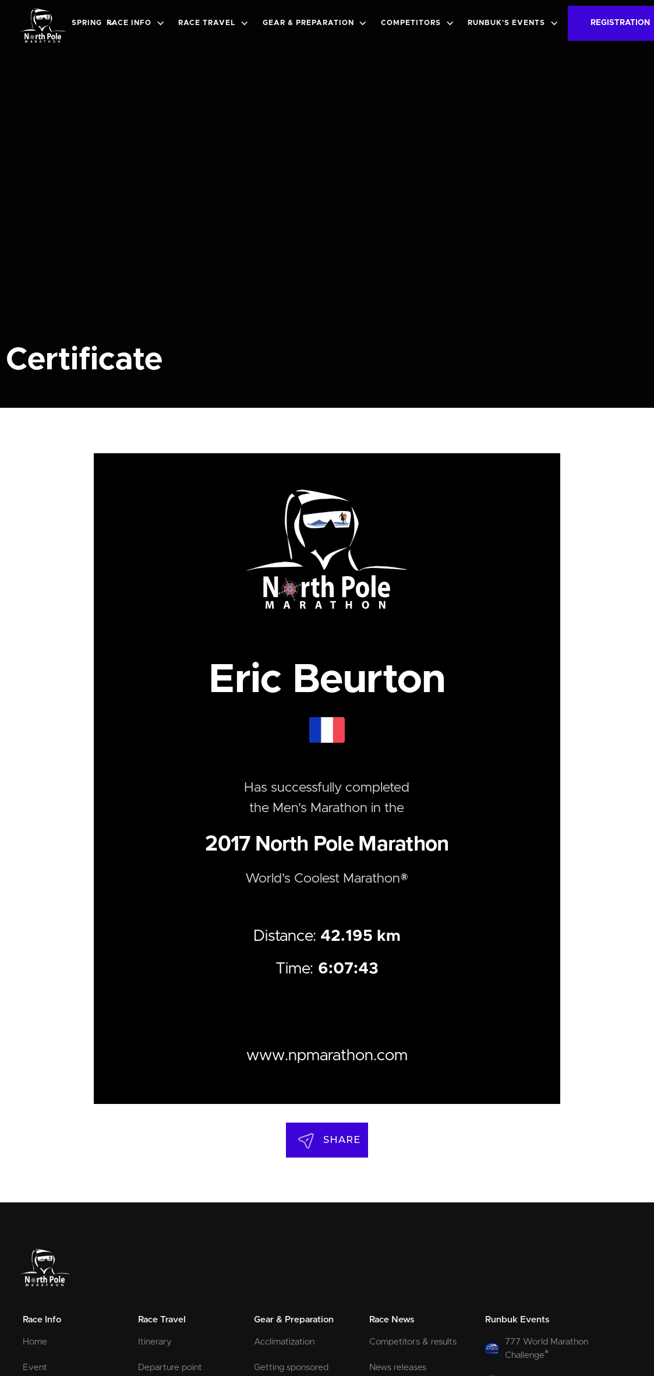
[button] (96, 24)
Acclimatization (284, 1342)
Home (35, 1342)
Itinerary (155, 1342)
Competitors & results (413, 1342)
